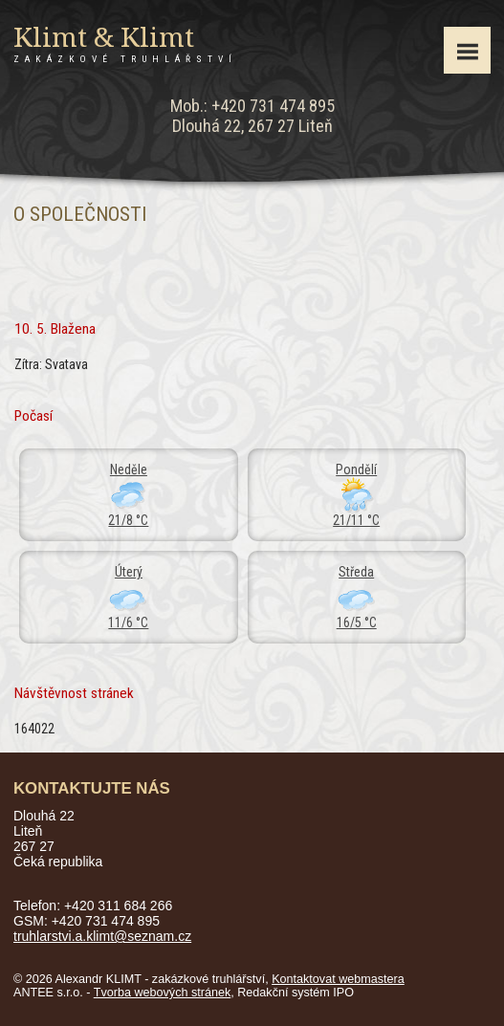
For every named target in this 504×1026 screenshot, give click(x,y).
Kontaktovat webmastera (338, 979)
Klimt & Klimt (125, 43)
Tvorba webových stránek (162, 992)
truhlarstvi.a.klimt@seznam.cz (102, 936)
